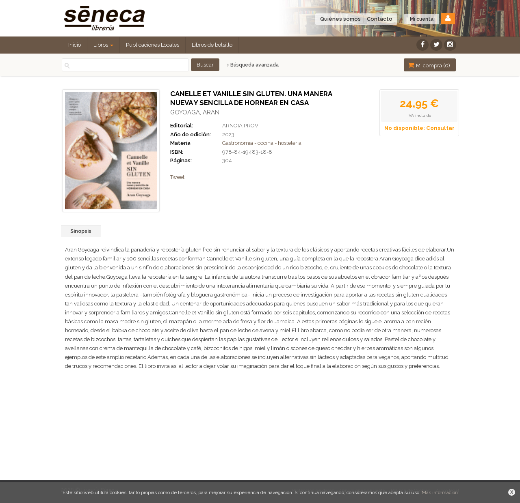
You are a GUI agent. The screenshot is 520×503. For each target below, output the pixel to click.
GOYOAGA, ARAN (194, 112)
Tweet (177, 177)
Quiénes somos (340, 19)
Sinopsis (80, 231)
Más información (440, 492)
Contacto (379, 19)
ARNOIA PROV (240, 126)
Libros (103, 45)
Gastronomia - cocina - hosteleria (261, 143)
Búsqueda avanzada (253, 64)
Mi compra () (429, 65)
